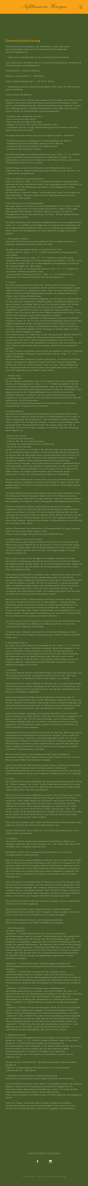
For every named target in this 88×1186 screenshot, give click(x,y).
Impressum (41, 1176)
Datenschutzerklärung (57, 1176)
